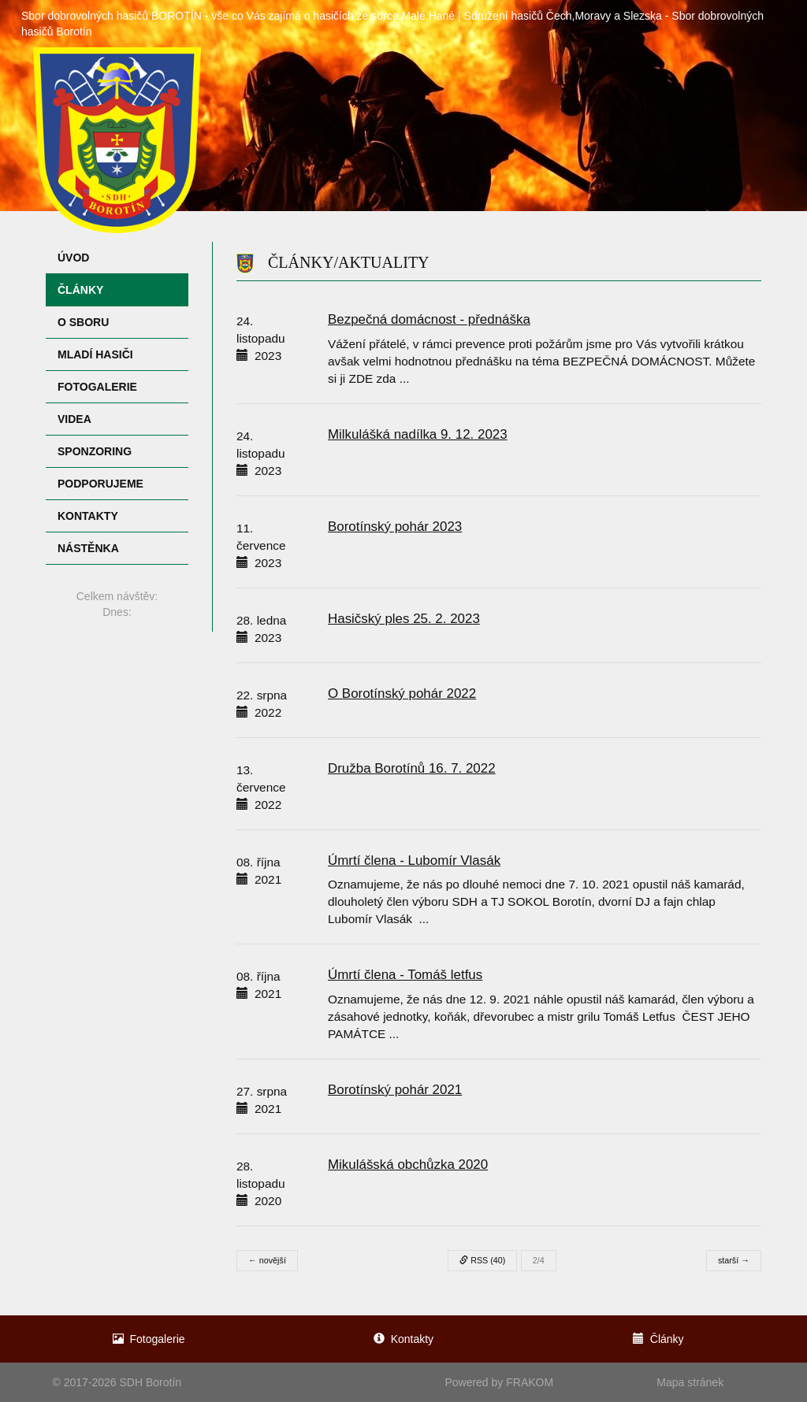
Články (80, 290)
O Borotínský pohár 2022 (402, 693)
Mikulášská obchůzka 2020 (408, 1164)
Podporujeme (100, 483)
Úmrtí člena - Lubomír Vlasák (414, 860)
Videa (74, 419)
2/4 (539, 1260)
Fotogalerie (97, 386)
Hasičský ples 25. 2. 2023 (404, 618)
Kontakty (88, 516)
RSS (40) (482, 1260)
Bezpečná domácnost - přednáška (429, 319)
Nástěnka (88, 548)
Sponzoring (95, 451)
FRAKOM (529, 1382)
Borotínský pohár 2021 (395, 1089)
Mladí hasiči (95, 354)
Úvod (73, 257)
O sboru (83, 322)
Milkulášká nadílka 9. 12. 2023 (418, 434)
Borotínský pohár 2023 (395, 526)
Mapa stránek (689, 1382)
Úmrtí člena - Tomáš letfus (405, 974)
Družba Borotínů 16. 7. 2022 (412, 768)
